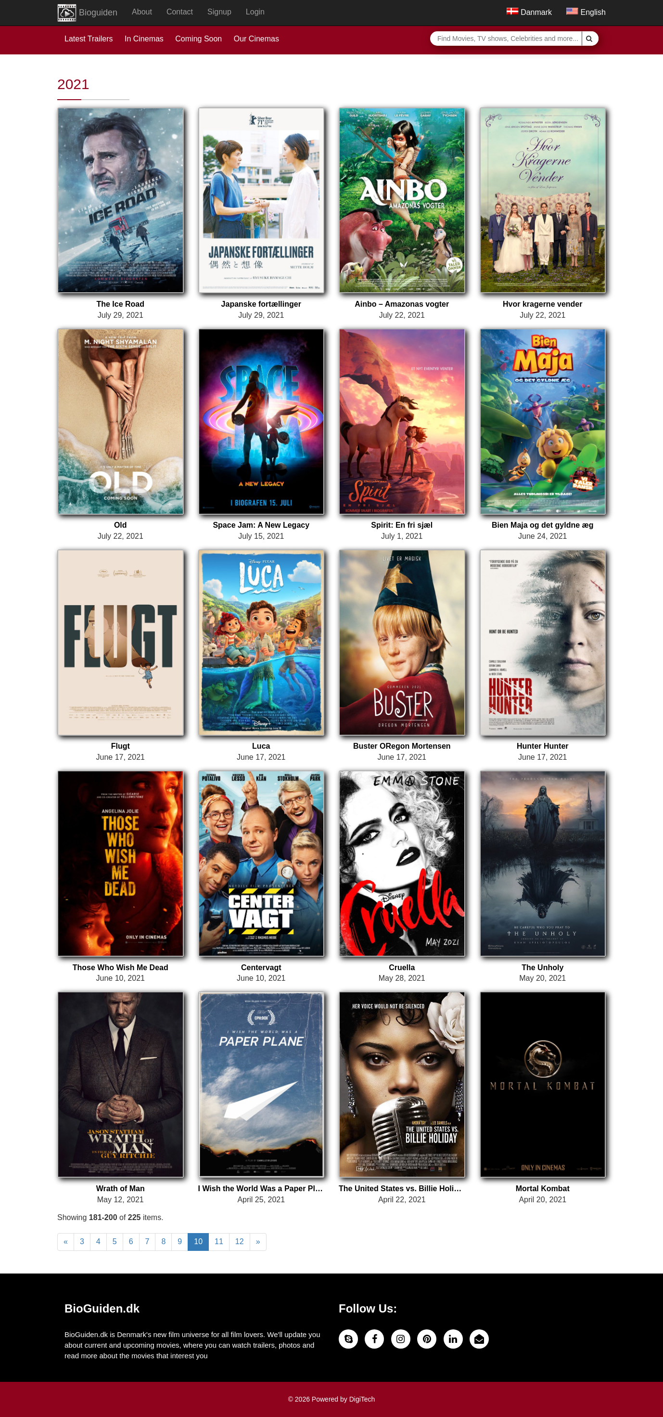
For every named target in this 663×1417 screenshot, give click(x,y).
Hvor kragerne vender (542, 304)
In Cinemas (144, 39)
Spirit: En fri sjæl (402, 525)
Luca (261, 746)
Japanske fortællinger (261, 304)
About (142, 12)
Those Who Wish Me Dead (120, 967)
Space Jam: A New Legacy (261, 525)
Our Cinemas (256, 39)
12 (239, 1241)
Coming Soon (198, 39)
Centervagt (261, 967)
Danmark (529, 12)
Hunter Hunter (543, 746)
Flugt (120, 746)
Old (120, 525)
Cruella (402, 967)
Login (255, 12)
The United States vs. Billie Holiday (402, 1188)
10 (198, 1241)
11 (219, 1241)
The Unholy (542, 967)
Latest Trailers (88, 39)
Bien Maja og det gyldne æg (543, 525)
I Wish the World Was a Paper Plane (261, 1188)
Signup (219, 12)
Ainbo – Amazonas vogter (402, 304)
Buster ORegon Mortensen (402, 746)
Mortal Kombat (543, 1188)
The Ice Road (120, 304)
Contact (179, 12)
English (586, 12)
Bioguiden (87, 13)
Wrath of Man (120, 1188)
